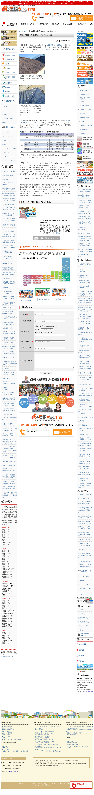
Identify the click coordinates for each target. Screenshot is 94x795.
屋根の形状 (5, 287)
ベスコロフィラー (83, 584)
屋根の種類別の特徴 (7, 175)
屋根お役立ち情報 (83, 434)
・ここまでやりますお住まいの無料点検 (44, 731)
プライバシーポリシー (84, 626)
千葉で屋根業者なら (83, 622)
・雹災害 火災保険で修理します (43, 738)
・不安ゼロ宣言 (5, 731)
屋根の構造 (5, 179)
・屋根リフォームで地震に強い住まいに (44, 739)
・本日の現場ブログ (6, 749)
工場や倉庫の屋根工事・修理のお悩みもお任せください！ (85, 555)
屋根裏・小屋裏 (6, 308)
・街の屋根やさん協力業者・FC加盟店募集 (77, 746)
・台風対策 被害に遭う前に (41, 736)
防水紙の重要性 (6, 369)
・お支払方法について (7, 738)
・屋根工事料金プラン (40, 729)
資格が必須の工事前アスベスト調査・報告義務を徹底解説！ (9, 363)
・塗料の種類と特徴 (71, 734)
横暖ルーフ (5, 144)
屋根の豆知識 (6, 378)
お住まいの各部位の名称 (8, 171)
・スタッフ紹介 (70, 741)
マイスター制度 (82, 133)
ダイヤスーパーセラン (84, 576)
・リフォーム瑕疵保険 (7, 733)
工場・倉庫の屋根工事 (84, 540)
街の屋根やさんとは (83, 94)
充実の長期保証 (82, 129)
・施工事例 (4, 746)
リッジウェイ (6, 152)
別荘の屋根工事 (82, 549)
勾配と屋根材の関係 (7, 328)
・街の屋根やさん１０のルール (9, 729)
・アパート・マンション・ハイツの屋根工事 (46, 744)
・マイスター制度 (5, 736)
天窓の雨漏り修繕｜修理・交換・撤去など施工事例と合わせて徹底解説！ (9, 476)
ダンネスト (81, 594)
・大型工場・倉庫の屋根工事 (41, 742)
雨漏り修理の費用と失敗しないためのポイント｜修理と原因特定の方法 (85, 309)
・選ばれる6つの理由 (6, 728)
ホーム (21, 31)
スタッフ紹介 (81, 614)
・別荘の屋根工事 (39, 746)
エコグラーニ (6, 140)
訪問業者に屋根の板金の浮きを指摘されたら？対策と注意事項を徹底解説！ (85, 238)
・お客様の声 (4, 747)
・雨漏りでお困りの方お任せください (44, 733)
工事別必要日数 (82, 425)
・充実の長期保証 (5, 734)
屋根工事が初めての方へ (84, 90)
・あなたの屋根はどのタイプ (73, 728)
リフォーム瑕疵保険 (83, 117)
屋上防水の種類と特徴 (8, 204)
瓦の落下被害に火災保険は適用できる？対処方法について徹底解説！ (85, 293)
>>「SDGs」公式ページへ (7, 656)
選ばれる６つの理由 (83, 105)
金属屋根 (4, 114)
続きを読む (56, 233)
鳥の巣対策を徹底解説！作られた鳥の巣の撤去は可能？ (85, 534)
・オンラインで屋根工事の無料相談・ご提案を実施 (79, 726)
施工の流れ (81, 121)
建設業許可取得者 (83, 618)
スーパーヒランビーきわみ (9, 148)
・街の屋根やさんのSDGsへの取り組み (11, 739)
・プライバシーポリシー (72, 744)
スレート (4, 106)
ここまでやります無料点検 (85, 125)
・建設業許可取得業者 (71, 743)
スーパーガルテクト (7, 132)
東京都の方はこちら (27, 300)
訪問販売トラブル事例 (84, 233)
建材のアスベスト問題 (8, 357)
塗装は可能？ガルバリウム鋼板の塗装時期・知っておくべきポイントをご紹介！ (9, 441)
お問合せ (80, 630)
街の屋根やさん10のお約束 (85, 109)
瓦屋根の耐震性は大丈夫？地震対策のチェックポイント (85, 456)
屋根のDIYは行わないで (8, 465)
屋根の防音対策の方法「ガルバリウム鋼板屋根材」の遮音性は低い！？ (84, 316)
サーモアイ (81, 580)
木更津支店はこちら (14, 771)
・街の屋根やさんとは (7, 726)
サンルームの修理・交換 (84, 561)
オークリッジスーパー (8, 156)
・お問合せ (68, 747)
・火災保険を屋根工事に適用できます (44, 741)
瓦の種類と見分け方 (7, 343)
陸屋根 (4, 122)
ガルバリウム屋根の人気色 (85, 417)
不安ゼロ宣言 (81, 113)
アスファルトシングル (8, 118)
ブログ (26, 31)
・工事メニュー (38, 728)
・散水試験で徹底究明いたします (43, 734)
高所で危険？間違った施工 (9, 461)
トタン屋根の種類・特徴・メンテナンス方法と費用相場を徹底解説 (85, 339)
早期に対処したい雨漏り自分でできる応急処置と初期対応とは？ (85, 485)
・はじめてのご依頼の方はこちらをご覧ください (47, 726)
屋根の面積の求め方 (7, 278)
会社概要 (80, 610)
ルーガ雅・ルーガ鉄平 (8, 136)
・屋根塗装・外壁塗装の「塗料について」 (77, 733)
